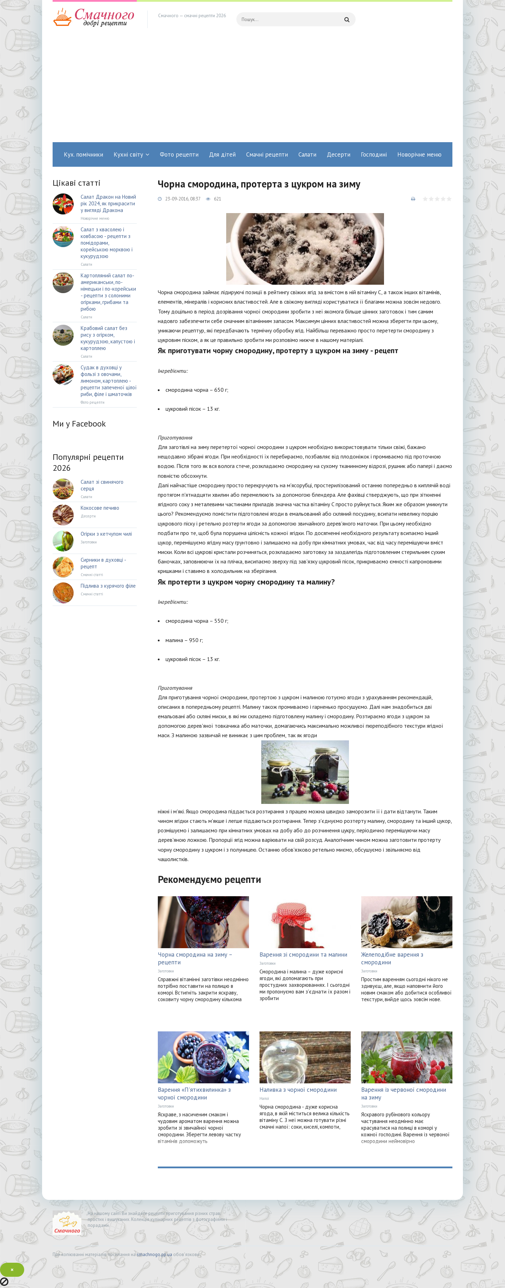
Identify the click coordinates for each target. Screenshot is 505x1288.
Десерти (338, 154)
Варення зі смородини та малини (303, 954)
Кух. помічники (83, 154)
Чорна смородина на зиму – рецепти (195, 958)
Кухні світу (128, 154)
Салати (307, 154)
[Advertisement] (252, 89)
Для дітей (222, 154)
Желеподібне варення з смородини (392, 958)
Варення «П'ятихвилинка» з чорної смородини (194, 1093)
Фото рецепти (179, 154)
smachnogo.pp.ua (154, 1254)
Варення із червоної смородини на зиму (403, 1093)
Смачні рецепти (267, 154)
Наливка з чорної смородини (298, 1090)
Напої (264, 1098)
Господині (374, 154)
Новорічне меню (419, 154)
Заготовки (166, 971)
